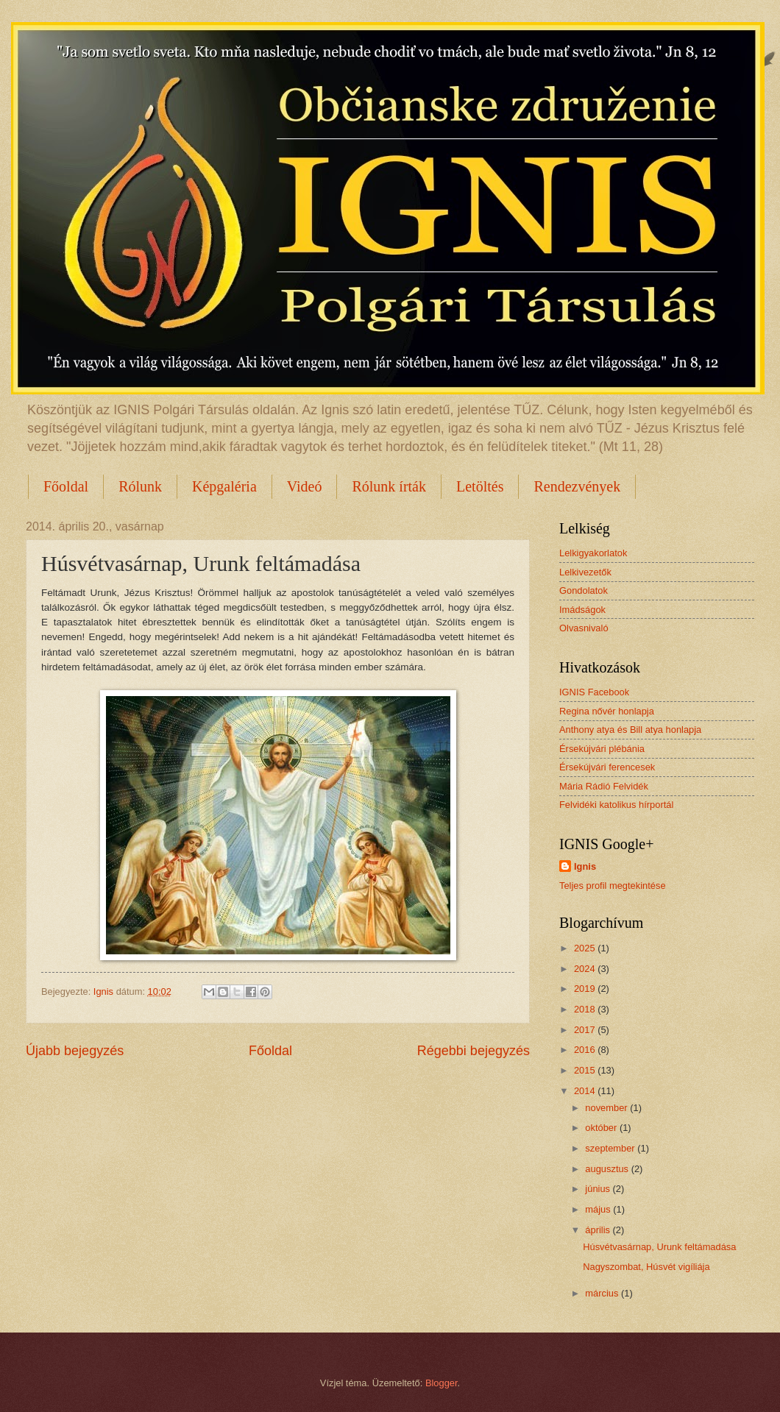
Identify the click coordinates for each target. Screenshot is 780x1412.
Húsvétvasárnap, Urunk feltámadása (659, 1246)
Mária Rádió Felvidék (603, 786)
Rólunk (140, 486)
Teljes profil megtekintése (612, 885)
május (599, 1209)
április (598, 1229)
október (602, 1127)
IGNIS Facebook (594, 692)
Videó (304, 486)
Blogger (441, 1382)
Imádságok (582, 609)
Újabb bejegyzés (75, 1050)
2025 (586, 948)
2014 (586, 1090)
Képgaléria (224, 486)
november (607, 1107)
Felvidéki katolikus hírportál (616, 804)
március (603, 1293)
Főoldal (65, 486)
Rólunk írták (389, 486)
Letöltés (479, 486)
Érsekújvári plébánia (602, 748)
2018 (586, 1009)
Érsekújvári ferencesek (607, 767)
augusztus (608, 1168)
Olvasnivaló (584, 628)
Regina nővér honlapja (606, 711)
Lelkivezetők (585, 572)
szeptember (611, 1148)
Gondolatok (583, 590)
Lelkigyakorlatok (593, 552)
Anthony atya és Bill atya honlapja (630, 729)
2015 (586, 1070)
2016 (586, 1049)
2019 (586, 988)
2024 (586, 968)
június (598, 1188)
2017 (586, 1029)
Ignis (585, 866)
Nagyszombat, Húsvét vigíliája (646, 1266)
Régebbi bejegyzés (473, 1050)
